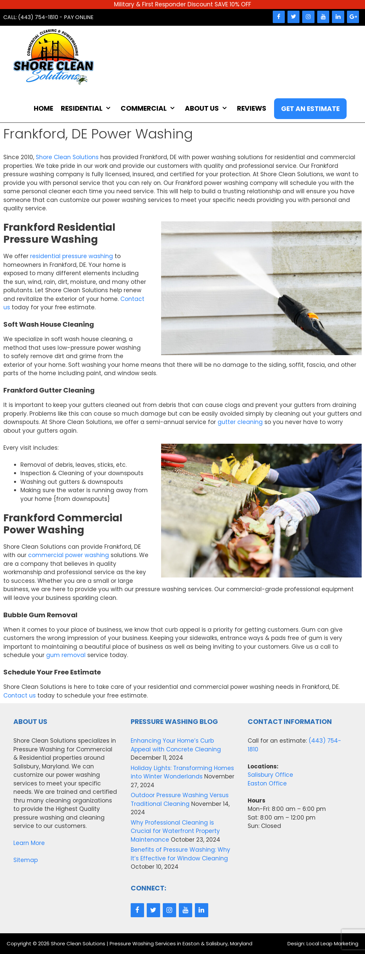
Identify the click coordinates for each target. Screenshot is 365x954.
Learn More (29, 843)
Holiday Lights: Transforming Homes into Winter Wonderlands (182, 772)
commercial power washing (68, 555)
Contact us (19, 696)
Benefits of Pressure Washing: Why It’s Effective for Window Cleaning (180, 854)
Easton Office (267, 783)
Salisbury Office (270, 775)
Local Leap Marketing (332, 943)
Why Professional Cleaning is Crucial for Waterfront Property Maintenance (175, 831)
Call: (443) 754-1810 (30, 17)
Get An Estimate (310, 108)
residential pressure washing (71, 256)
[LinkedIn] (338, 17)
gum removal (66, 655)
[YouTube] (323, 17)
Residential (89, 108)
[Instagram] (308, 17)
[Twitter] (293, 17)
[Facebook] (279, 17)
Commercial (151, 108)
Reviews (251, 108)
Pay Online (79, 17)
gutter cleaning (240, 422)
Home (43, 108)
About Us (209, 108)
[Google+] (353, 17)
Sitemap (25, 860)
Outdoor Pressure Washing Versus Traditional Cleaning (180, 799)
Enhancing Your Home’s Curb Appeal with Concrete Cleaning (176, 745)
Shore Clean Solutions (67, 157)
